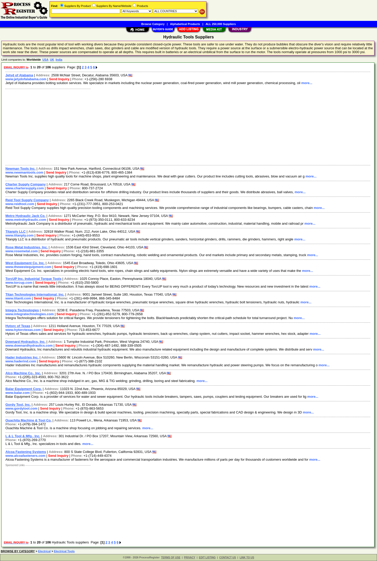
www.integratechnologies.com (29, 314)
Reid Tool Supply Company (27, 200)
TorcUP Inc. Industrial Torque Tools (33, 279)
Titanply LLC (15, 231)
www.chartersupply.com (24, 188)
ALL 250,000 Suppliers (221, 24)
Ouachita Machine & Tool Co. (28, 420)
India (59, 59)
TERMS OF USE (170, 557)
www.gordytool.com (21, 408)
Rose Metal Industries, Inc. (26, 247)
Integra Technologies (22, 310)
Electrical (44, 551)
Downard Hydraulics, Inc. (25, 342)
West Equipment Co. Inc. (25, 263)
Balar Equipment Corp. (23, 389)
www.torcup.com (18, 282)
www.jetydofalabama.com (25, 79)
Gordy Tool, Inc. (18, 404)
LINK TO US (246, 557)
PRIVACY (189, 557)
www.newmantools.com (24, 172)
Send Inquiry (59, 79)
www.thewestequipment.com (28, 267)
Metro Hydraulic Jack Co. (25, 216)
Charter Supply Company (25, 184)
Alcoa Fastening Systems (25, 452)
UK (52, 59)
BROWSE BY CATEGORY (18, 551)
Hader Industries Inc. (22, 357)
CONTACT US (227, 557)
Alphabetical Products (185, 24)
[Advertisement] (158, 126)
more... (306, 83)
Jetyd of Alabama (19, 75)
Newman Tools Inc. (20, 168)
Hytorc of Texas (17, 326)
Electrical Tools (64, 551)
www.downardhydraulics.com (29, 345)
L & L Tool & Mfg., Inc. (22, 436)
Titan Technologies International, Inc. (35, 294)
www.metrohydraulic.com (25, 220)
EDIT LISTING (207, 557)
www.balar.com (17, 393)
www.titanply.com (19, 235)
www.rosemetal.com (21, 251)
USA (45, 59)
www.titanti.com (18, 298)
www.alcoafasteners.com (25, 456)
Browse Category (152, 24)
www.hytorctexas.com (23, 330)
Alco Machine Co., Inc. (23, 373)
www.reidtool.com (19, 204)
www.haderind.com (20, 361)
